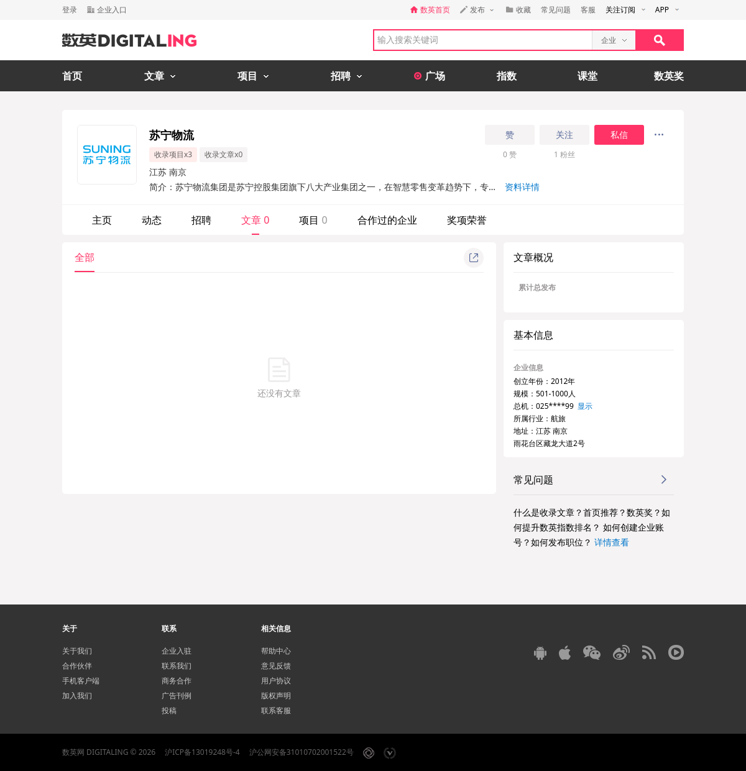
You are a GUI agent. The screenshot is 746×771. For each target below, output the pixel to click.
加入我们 (77, 695)
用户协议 (276, 680)
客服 (588, 9)
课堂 (587, 76)
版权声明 (276, 695)
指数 (507, 76)
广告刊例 (176, 695)
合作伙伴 (77, 665)
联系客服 (276, 710)
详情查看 (611, 542)
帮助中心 (276, 651)
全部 (84, 257)
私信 (619, 135)
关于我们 (77, 651)
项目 (313, 220)
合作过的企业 (387, 220)
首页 (72, 76)
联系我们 (176, 665)
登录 (69, 9)
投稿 (169, 710)
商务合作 (176, 680)
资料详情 (522, 187)
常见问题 (556, 9)
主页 (102, 220)
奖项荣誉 (467, 220)
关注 (564, 135)
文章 (255, 220)
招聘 (201, 220)
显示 (585, 406)
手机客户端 (80, 680)
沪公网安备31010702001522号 (301, 752)
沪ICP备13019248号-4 (202, 752)
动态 (152, 220)
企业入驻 (176, 651)
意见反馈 (276, 665)
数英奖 (669, 76)
